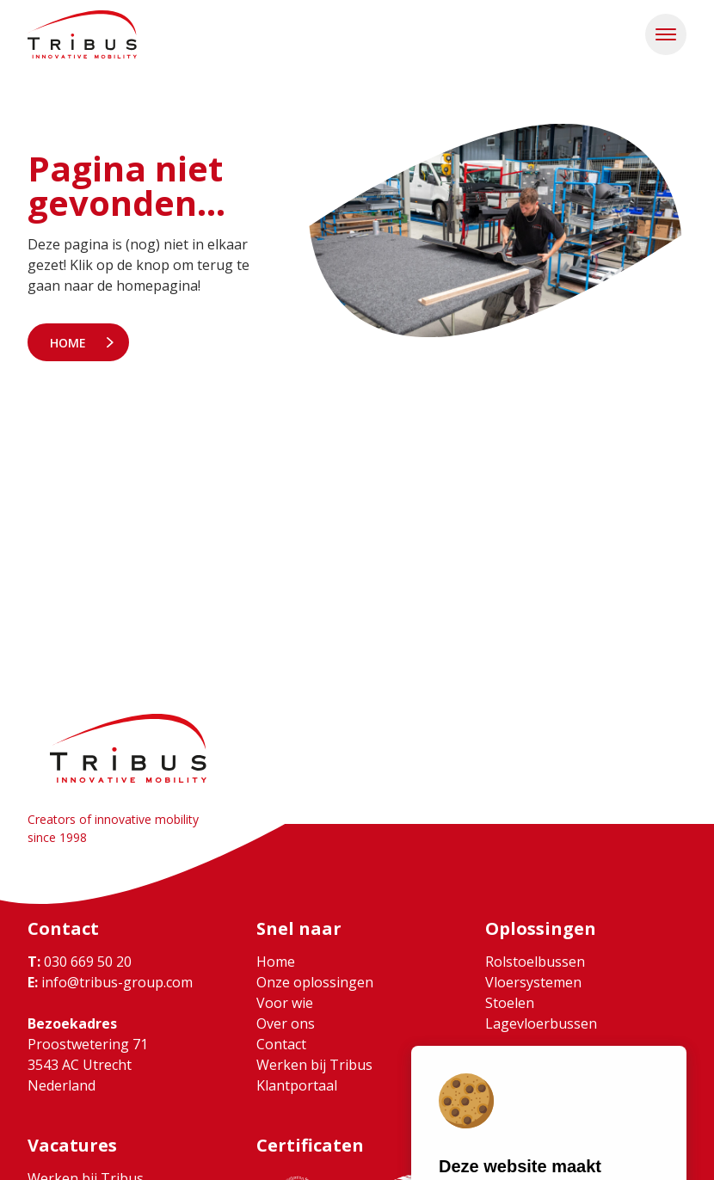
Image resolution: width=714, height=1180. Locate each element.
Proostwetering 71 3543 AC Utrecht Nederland (88, 1065)
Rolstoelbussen (535, 961)
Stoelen (509, 1002)
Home (68, 343)
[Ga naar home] (82, 34)
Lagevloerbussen (541, 1023)
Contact (281, 1044)
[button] (665, 34)
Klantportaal (296, 1085)
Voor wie (284, 1002)
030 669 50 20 (80, 961)
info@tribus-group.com (110, 982)
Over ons (285, 1023)
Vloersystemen (533, 982)
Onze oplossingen (314, 982)
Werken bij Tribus (314, 1064)
